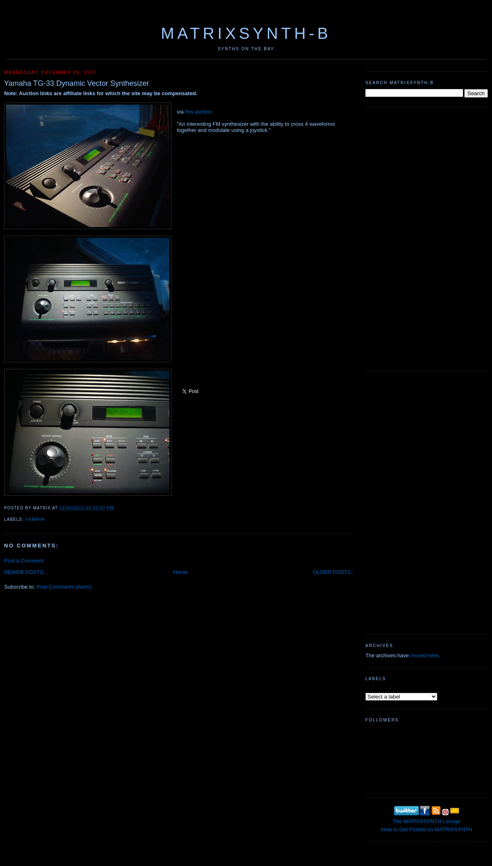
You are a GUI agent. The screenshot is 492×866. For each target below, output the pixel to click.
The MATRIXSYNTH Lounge (426, 821)
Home (180, 572)
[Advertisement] (391, 238)
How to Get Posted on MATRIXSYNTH (426, 829)
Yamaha (35, 519)
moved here (424, 655)
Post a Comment (24, 561)
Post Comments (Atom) (64, 587)
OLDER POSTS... (334, 572)
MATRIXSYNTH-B (246, 33)
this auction (198, 112)
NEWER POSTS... (26, 572)
